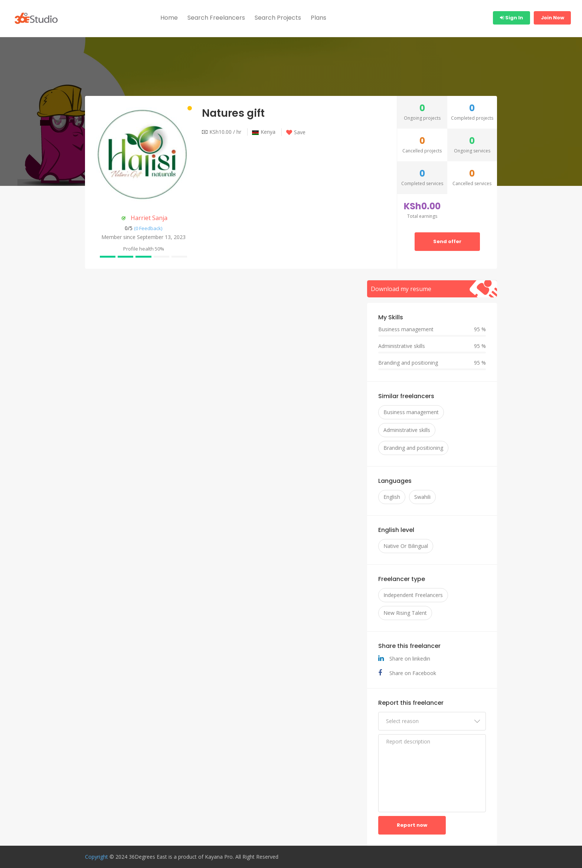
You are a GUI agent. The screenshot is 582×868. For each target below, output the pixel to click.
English (391, 496)
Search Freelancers (216, 17)
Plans (318, 17)
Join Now (552, 17)
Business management (411, 412)
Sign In (511, 17)
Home (169, 17)
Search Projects (278, 17)
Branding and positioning (413, 447)
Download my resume (401, 289)
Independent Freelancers (413, 594)
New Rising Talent (405, 612)
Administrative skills (406, 429)
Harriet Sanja (149, 218)
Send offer (447, 241)
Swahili (422, 496)
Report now (412, 825)
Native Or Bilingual (405, 545)
